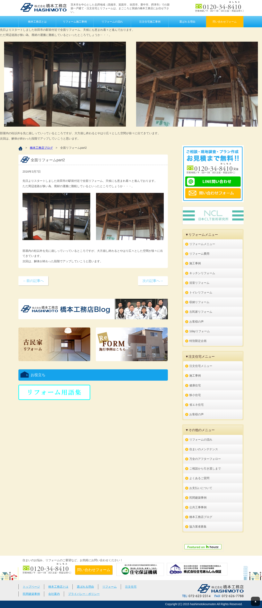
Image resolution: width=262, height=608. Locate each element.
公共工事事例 (198, 507)
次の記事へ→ (152, 281)
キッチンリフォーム (202, 273)
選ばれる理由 (187, 21)
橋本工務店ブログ (41, 147)
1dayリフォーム (199, 331)
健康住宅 (195, 385)
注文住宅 (131, 586)
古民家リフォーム (200, 311)
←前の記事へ (33, 281)
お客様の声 (196, 321)
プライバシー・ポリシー (84, 593)
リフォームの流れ (112, 21)
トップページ (31, 586)
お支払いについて (200, 488)
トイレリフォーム (200, 292)
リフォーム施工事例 (75, 21)
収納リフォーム (199, 302)
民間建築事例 (198, 497)
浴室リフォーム (199, 282)
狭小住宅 (195, 395)
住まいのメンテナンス (203, 449)
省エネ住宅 (196, 404)
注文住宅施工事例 (149, 21)
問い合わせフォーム (225, 21)
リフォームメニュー (202, 244)
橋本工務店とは (37, 21)
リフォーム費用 (199, 253)
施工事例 (195, 263)
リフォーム (109, 586)
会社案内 (54, 593)
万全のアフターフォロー (205, 458)
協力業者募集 (198, 526)
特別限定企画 (198, 340)
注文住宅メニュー (200, 366)
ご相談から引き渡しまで (205, 468)
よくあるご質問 (199, 478)
